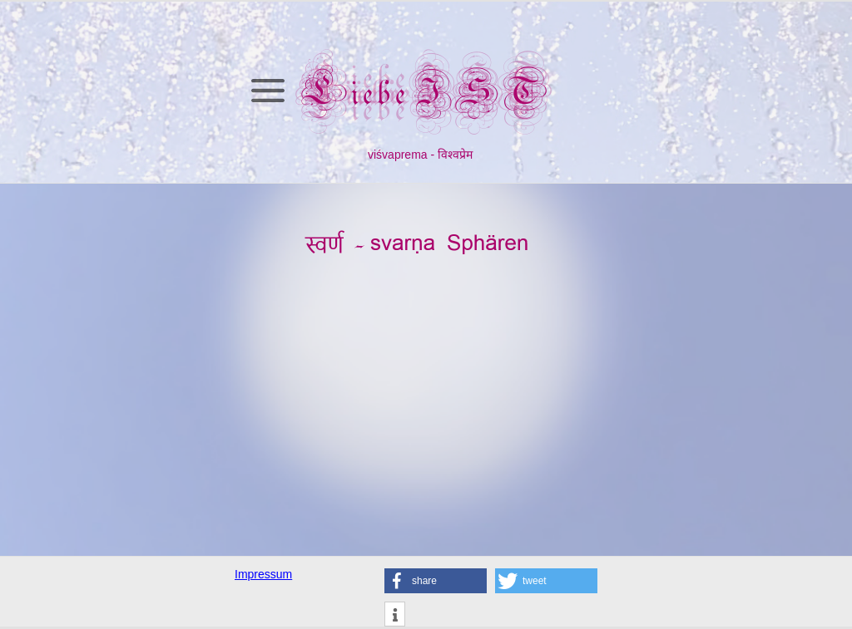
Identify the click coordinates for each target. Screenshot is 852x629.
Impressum (263, 574)
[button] (435, 580)
